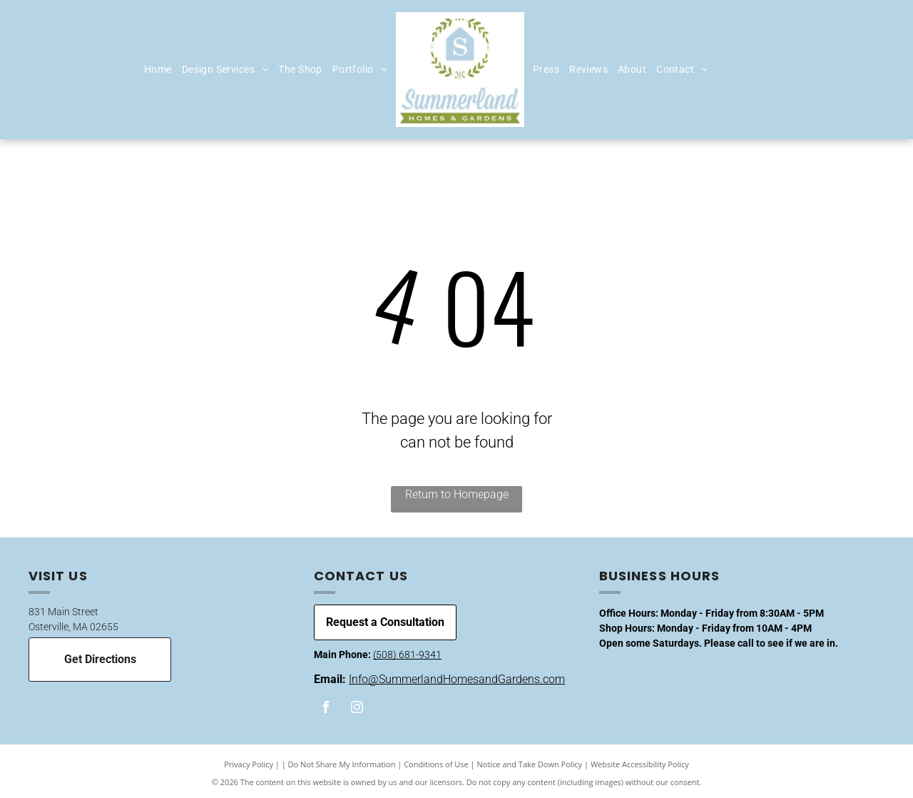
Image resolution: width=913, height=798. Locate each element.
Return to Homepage (457, 494)
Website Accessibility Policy (640, 764)
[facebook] (326, 709)
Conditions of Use (436, 764)
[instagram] (357, 709)
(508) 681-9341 (407, 654)
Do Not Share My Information (342, 764)
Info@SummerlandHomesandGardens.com (457, 679)
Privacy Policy (248, 764)
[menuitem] (158, 69)
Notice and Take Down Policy (530, 764)
